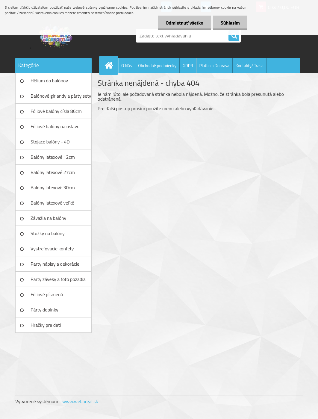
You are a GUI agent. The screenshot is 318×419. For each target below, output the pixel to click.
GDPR (188, 65)
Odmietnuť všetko (184, 22)
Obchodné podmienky (157, 65)
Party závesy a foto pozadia (58, 279)
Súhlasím (230, 22)
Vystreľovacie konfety (52, 248)
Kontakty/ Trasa (250, 65)
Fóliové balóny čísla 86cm (56, 111)
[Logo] (56, 36)
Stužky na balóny (48, 233)
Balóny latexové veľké (52, 202)
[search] (233, 36)
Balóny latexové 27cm (53, 172)
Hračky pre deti (46, 325)
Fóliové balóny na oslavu (55, 126)
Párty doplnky (44, 309)
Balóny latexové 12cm (53, 157)
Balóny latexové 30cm (53, 187)
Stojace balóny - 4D (50, 141)
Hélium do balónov (49, 80)
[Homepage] (111, 65)
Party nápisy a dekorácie (55, 263)
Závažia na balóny (48, 218)
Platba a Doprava (214, 65)
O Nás (126, 65)
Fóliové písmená (47, 294)
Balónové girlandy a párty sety (61, 95)
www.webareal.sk (80, 401)
